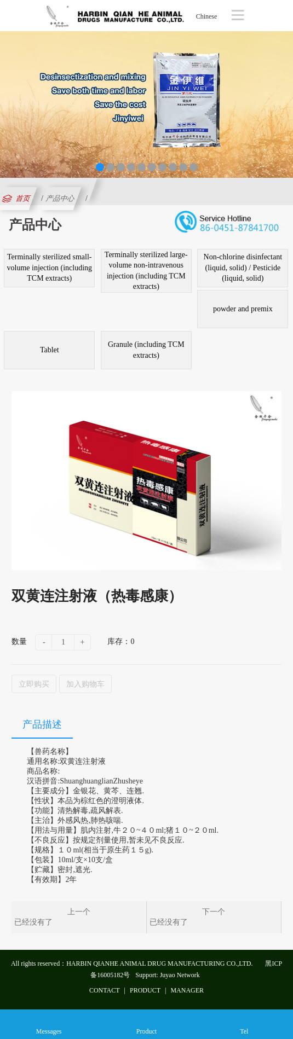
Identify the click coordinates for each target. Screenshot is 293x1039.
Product (146, 1024)
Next (283, 102)
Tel (244, 1024)
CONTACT (104, 990)
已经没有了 (33, 922)
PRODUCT (145, 990)
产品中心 (60, 198)
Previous (10, 102)
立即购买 (34, 684)
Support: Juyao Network (167, 975)
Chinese (206, 16)
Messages (49, 1024)
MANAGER (187, 990)
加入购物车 (85, 684)
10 (193, 167)
